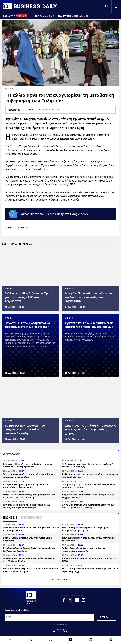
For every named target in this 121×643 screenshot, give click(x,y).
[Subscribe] (105, 617)
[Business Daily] (31, 597)
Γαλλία (9, 227)
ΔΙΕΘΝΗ (29, 110)
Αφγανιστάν (22, 227)
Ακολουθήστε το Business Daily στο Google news (50, 214)
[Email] (49, 617)
